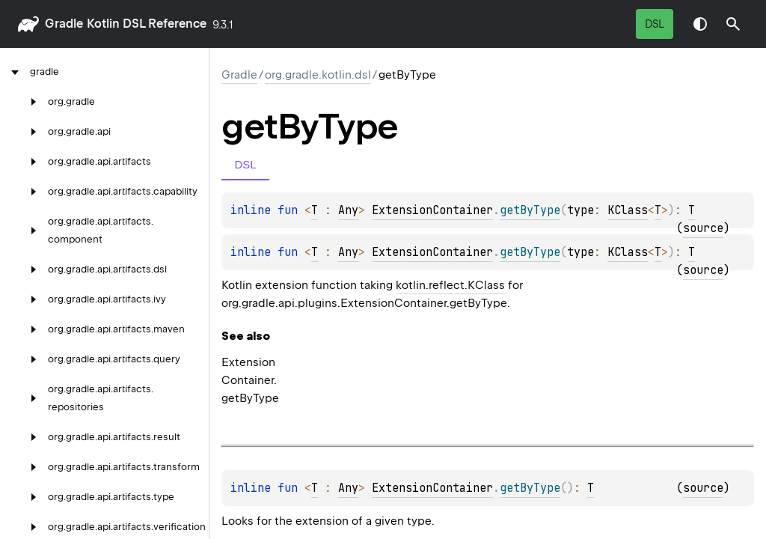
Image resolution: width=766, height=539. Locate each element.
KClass (627, 210)
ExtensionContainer (432, 210)
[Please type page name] (733, 24)
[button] (733, 24)
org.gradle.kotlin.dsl (318, 75)
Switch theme (700, 24)
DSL (654, 24)
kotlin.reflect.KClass (450, 285)
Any (348, 210)
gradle (64, 23)
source (703, 228)
